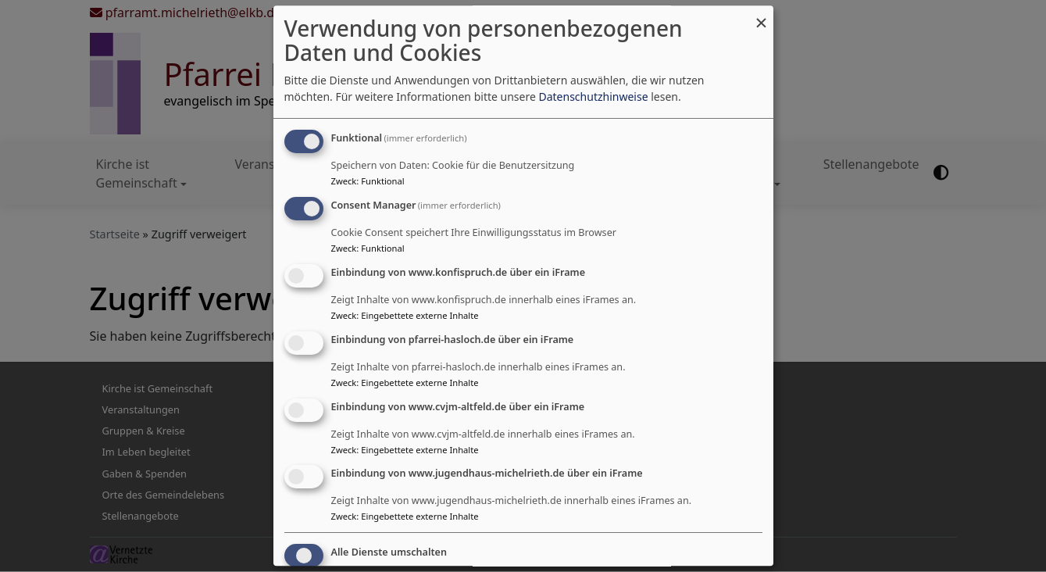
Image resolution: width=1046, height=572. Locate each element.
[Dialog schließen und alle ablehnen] (761, 15)
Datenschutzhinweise (593, 97)
